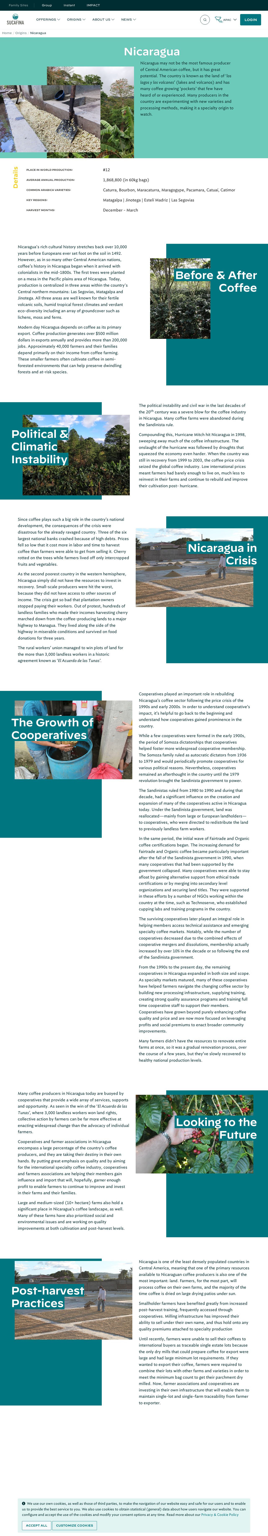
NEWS (126, 19)
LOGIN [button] (251, 20)
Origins (21, 33)
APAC (227, 19)
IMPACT (93, 5)
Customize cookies (74, 1525)
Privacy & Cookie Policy (220, 1515)
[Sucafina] (15, 20)
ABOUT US (101, 19)
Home (7, 33)
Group (47, 5)
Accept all (36, 1525)
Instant (69, 5)
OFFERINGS (46, 19)
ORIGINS (74, 19)
